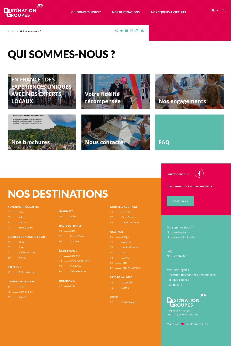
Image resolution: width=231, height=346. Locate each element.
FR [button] (214, 11)
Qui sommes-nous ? (86, 12)
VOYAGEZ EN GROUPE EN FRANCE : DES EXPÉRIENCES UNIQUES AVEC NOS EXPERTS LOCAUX (41, 87)
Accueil (11, 31)
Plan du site (174, 285)
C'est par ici (180, 201)
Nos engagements (182, 101)
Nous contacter (105, 142)
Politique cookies (178, 280)
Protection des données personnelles (191, 275)
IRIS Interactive (198, 324)
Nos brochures (30, 142)
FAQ (164, 142)
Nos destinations (126, 12)
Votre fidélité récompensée (103, 97)
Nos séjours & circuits (168, 12)
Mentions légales (178, 270)
